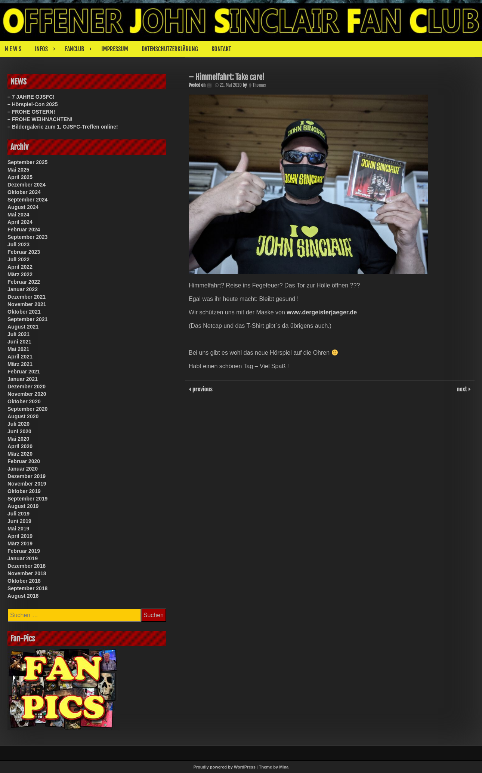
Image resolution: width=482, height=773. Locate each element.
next (463, 388)
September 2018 (27, 588)
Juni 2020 (19, 431)
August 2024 (22, 207)
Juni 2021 (19, 342)
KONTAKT (221, 49)
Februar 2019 (23, 551)
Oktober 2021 (24, 312)
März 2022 (20, 274)
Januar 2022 (22, 289)
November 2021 (26, 304)
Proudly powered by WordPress (225, 767)
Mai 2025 (18, 170)
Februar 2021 (23, 372)
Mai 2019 (18, 529)
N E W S (13, 49)
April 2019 (20, 536)
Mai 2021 (18, 349)
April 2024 (20, 222)
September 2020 (27, 409)
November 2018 (26, 573)
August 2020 (22, 416)
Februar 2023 (23, 252)
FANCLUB (74, 49)
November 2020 (26, 394)
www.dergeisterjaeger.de (322, 312)
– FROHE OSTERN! (31, 112)
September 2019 (27, 499)
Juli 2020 (18, 424)
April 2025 (20, 177)
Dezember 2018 (26, 566)
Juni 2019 (19, 521)
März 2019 (20, 543)
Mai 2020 (18, 439)
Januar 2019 (22, 558)
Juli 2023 (18, 244)
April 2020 (20, 446)
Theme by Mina (273, 767)
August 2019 (22, 506)
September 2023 (27, 237)
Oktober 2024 (24, 192)
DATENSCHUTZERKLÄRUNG (170, 49)
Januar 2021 (22, 379)
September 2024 (27, 200)
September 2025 (27, 162)
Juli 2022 (18, 259)
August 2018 (22, 596)
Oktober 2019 (24, 491)
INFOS (41, 49)
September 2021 (27, 319)
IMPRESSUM (114, 49)
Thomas (259, 85)
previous (202, 388)
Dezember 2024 (26, 185)
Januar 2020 (22, 469)
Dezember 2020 (26, 386)
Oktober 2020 (24, 401)
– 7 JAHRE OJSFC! (31, 97)
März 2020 (20, 454)
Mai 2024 (18, 215)
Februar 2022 (23, 282)
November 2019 (26, 484)
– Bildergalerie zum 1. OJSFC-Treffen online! (62, 127)
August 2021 (22, 327)
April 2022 (20, 267)
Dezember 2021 (26, 297)
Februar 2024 (23, 229)
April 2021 (20, 357)
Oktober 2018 (24, 581)
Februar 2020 (23, 461)
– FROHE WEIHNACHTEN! (39, 119)
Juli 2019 (18, 514)
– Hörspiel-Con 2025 (32, 104)
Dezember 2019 (26, 476)
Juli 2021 (18, 334)
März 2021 (20, 364)
